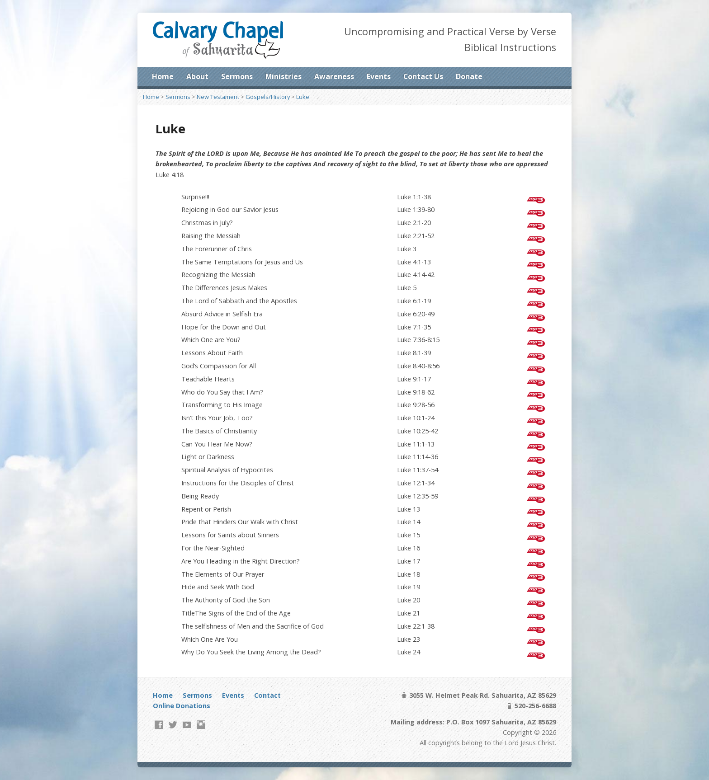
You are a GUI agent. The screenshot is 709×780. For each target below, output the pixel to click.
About (197, 76)
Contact (267, 695)
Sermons (237, 76)
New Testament (218, 97)
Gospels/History (268, 97)
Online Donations (181, 705)
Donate (469, 76)
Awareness (334, 76)
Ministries (283, 76)
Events (379, 76)
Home (163, 76)
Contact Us (423, 76)
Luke (302, 97)
